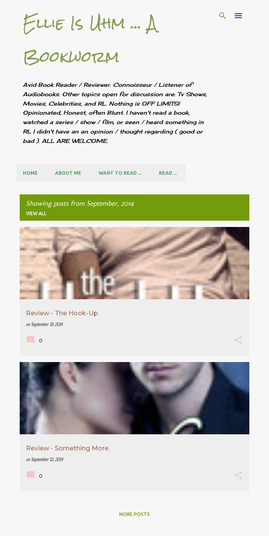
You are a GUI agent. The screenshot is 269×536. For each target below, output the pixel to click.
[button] (238, 341)
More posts (134, 514)
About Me (68, 173)
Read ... (168, 173)
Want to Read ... (120, 173)
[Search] (222, 15)
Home (30, 173)
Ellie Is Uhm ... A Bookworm (90, 39)
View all (36, 213)
